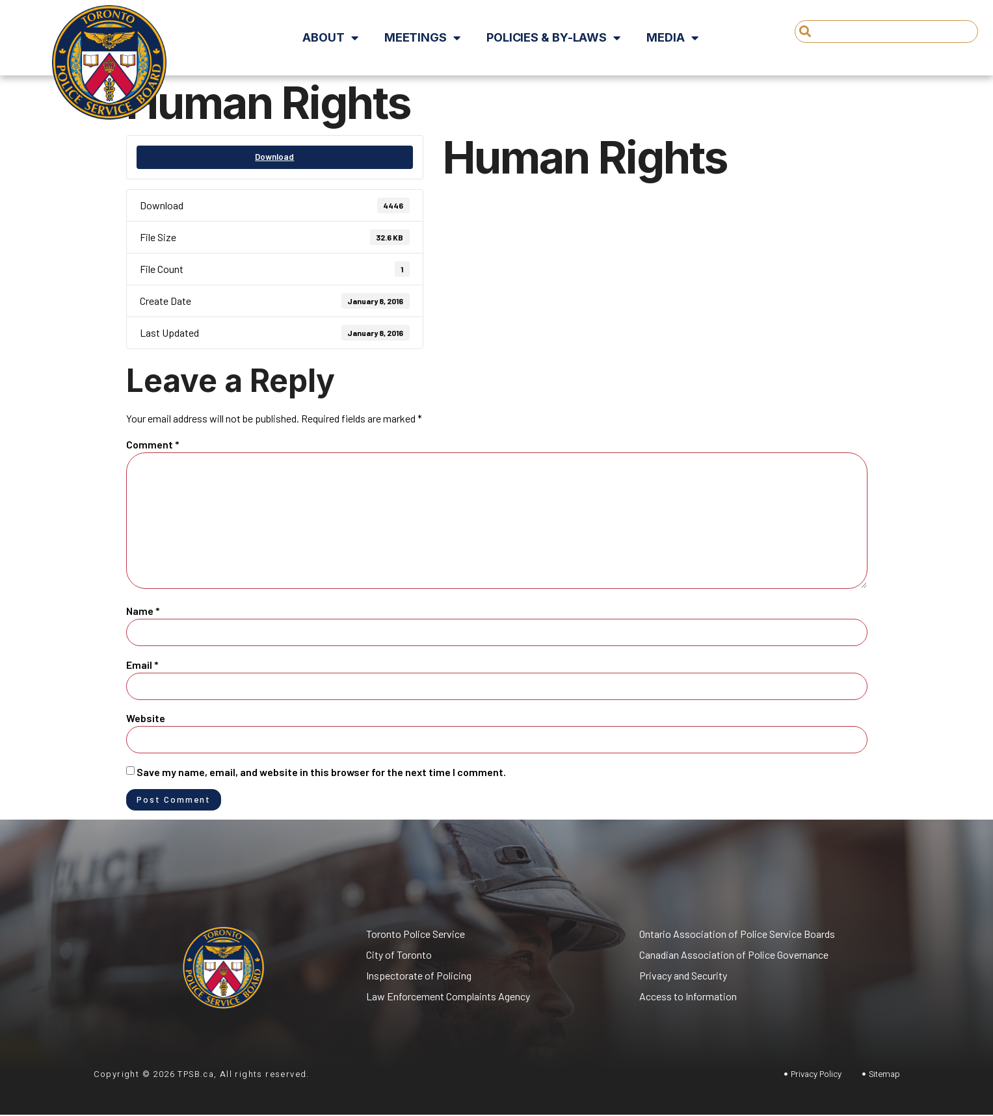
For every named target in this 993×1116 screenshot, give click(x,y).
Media (672, 37)
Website (145, 718)
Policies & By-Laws (553, 37)
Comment (152, 444)
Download (274, 156)
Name (143, 610)
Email (142, 664)
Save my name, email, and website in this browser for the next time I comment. (321, 772)
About (330, 37)
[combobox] (886, 31)
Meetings (422, 37)
